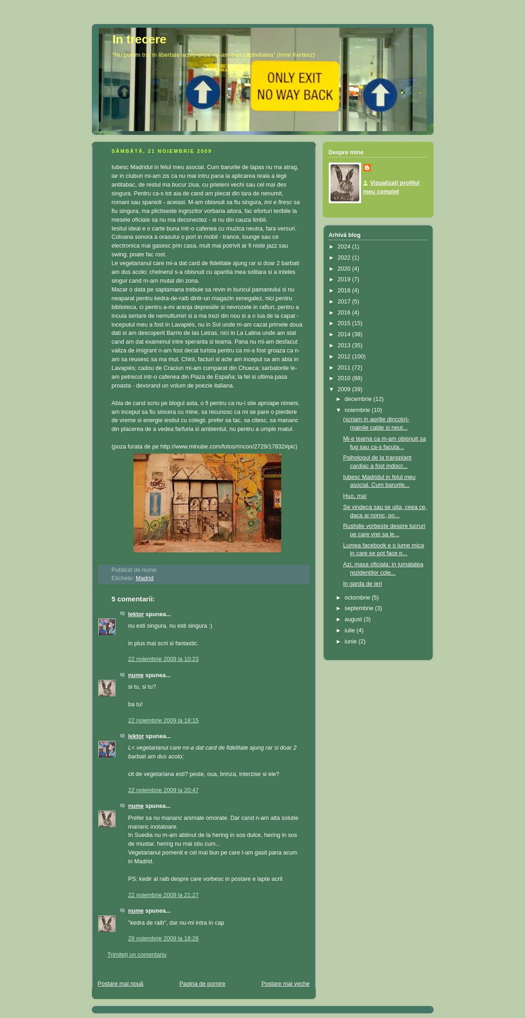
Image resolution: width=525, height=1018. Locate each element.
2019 (345, 279)
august (353, 619)
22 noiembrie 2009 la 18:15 (163, 720)
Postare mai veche (285, 984)
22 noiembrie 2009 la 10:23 (163, 659)
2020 (345, 269)
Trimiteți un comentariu (137, 954)
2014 (345, 334)
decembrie (358, 399)
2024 (345, 246)
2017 (345, 301)
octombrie (358, 597)
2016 (345, 312)
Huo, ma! (355, 496)
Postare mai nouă (121, 984)
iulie (350, 630)
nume (136, 675)
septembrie (359, 608)
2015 (345, 323)
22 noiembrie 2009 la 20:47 (163, 790)
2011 (345, 367)
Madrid (145, 578)
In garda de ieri (362, 584)
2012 (345, 356)
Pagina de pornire (202, 984)
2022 (345, 257)
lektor (136, 614)
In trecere (140, 39)
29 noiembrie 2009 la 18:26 (163, 938)
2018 (345, 290)
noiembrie (358, 410)
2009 (345, 389)
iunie (351, 641)
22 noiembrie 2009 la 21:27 (163, 895)
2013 (345, 345)
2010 (345, 378)
